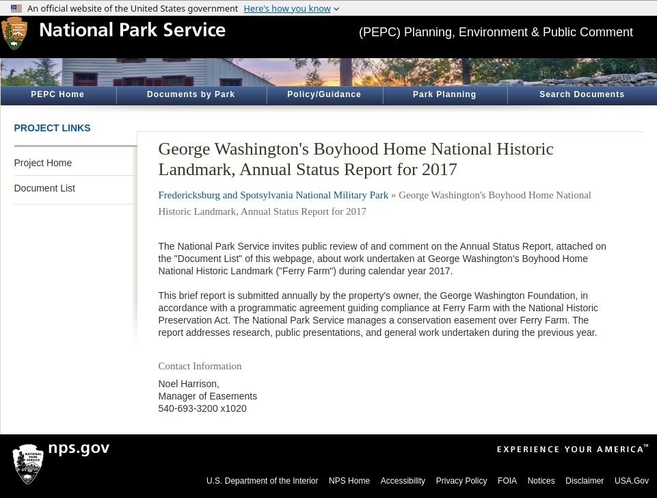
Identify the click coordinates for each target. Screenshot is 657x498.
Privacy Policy (461, 481)
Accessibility (403, 481)
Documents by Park (191, 94)
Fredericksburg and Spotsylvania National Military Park (274, 194)
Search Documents (582, 94)
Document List (44, 188)
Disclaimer (584, 481)
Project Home (43, 162)
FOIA (507, 481)
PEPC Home (57, 94)
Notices (541, 481)
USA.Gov (632, 481)
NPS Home (349, 481)
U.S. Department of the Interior (262, 481)
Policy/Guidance (324, 94)
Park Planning (445, 94)
